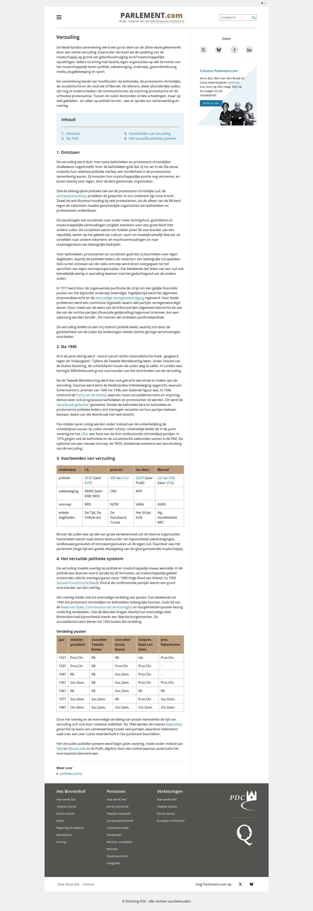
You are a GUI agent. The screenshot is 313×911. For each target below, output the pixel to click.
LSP (160, 478)
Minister (112, 849)
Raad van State (72, 607)
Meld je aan (211, 103)
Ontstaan (73, 133)
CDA (84, 434)
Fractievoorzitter (118, 828)
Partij (60, 821)
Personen (116, 791)
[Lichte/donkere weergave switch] (265, 3)
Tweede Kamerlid (118, 813)
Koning (61, 842)
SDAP (140, 478)
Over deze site (68, 884)
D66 (60, 748)
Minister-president (119, 842)
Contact (88, 884)
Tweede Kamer (67, 806)
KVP (88, 483)
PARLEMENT (151, 15)
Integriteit (113, 863)
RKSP (89, 478)
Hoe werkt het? (117, 799)
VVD (169, 483)
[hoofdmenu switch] (59, 19)
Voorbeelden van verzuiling (150, 133)
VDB (171, 478)
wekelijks (234, 82)
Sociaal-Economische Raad (77, 583)
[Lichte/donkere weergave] (265, 4)
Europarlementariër (120, 821)
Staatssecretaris (117, 856)
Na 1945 (72, 138)
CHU (125, 478)
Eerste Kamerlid (117, 806)
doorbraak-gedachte (73, 404)
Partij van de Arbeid (91, 395)
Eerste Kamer (66, 813)
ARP (113, 478)
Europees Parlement (171, 821)
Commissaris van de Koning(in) (109, 607)
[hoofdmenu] (72, 19)
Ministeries (64, 835)
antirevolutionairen (71, 196)
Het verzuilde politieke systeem (152, 138)
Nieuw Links (77, 748)
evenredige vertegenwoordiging (119, 298)
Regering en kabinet (70, 828)
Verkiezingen (170, 791)
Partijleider (114, 835)
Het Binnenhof (71, 791)
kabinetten (174, 724)
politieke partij (71, 773)
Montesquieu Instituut (166, 21)
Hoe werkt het (66, 799)
